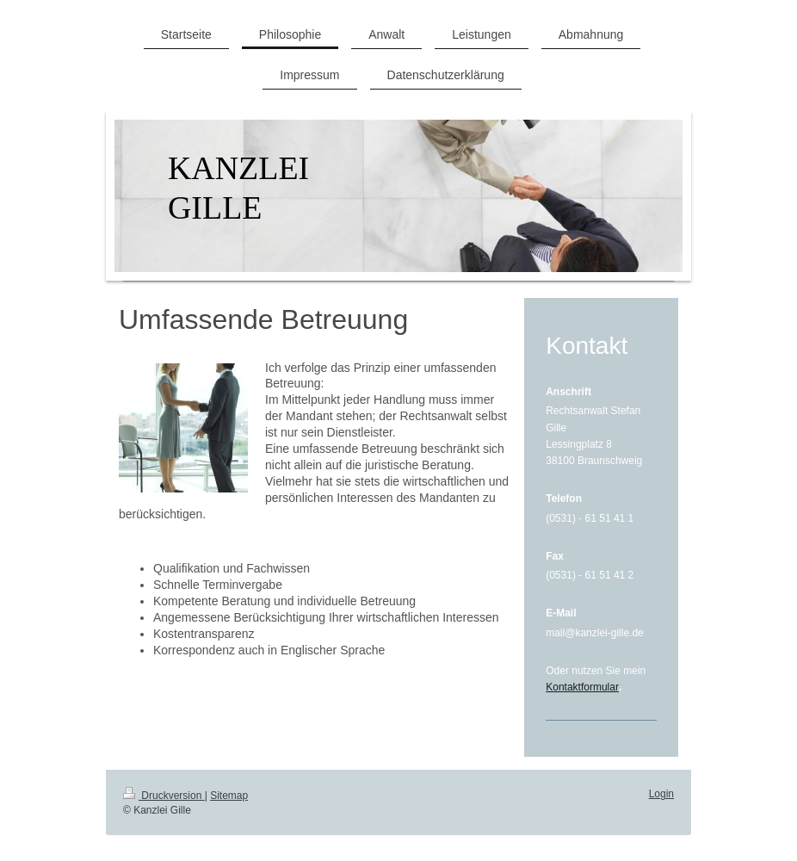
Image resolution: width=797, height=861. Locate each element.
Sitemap (229, 796)
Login (661, 794)
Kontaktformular (582, 687)
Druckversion (164, 796)
